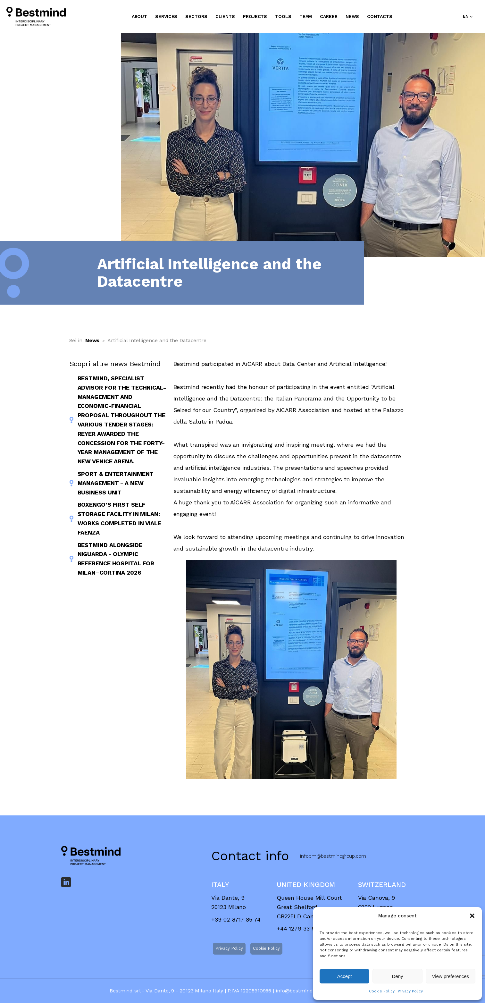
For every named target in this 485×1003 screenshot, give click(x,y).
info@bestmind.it (296, 991)
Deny (397, 976)
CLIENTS (225, 16)
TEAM (305, 16)
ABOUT (139, 16)
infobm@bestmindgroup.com (333, 856)
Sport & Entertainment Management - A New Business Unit (116, 483)
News (92, 340)
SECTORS (196, 16)
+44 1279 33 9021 (300, 928)
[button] (472, 916)
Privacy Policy (410, 991)
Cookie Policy (382, 991)
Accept (344, 976)
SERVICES (166, 16)
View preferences (450, 976)
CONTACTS (379, 16)
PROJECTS (255, 16)
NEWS (352, 16)
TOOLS (283, 16)
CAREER (328, 16)
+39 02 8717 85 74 (235, 919)
